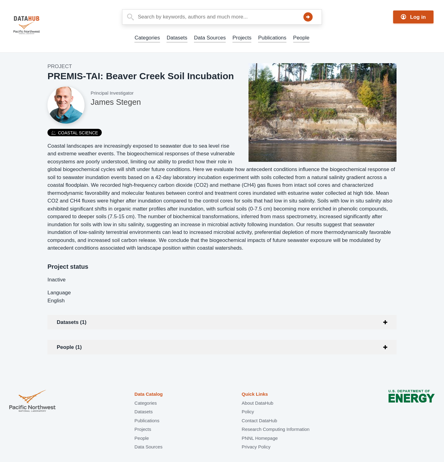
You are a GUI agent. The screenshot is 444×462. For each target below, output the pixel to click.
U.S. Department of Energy (411, 401)
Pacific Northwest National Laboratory (32, 401)
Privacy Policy (256, 446)
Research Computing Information (276, 429)
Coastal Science (74, 132)
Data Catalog (148, 394)
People (301, 38)
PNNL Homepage (260, 438)
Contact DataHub (259, 420)
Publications (272, 38)
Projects (241, 38)
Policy (248, 411)
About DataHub (257, 403)
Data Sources (210, 38)
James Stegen (116, 102)
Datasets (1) (71, 322)
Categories (147, 38)
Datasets (176, 38)
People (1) (69, 347)
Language (59, 293)
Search (308, 17)
